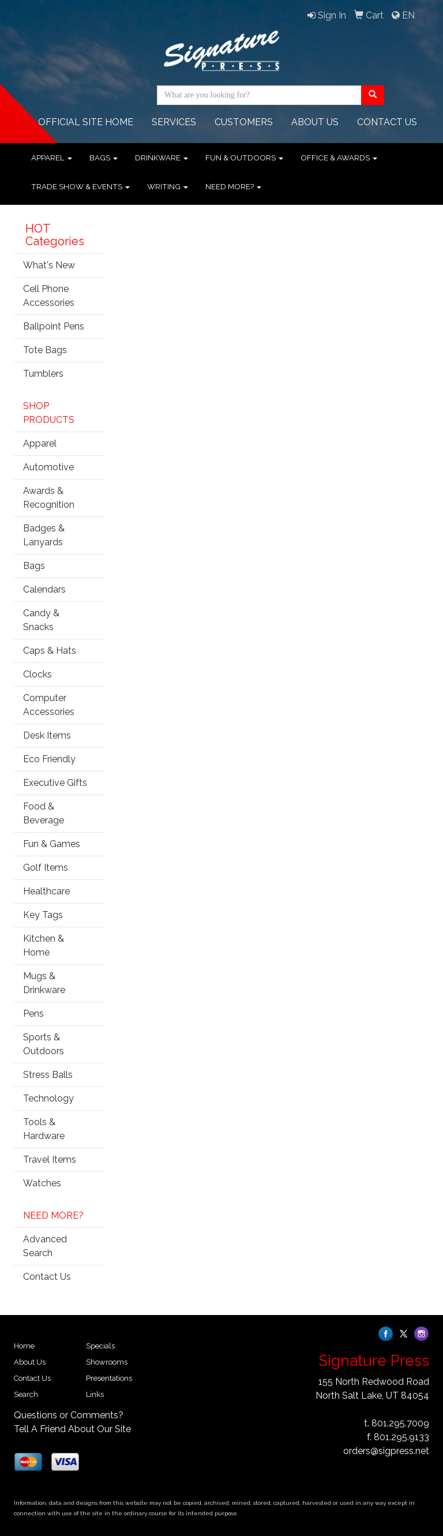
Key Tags (43, 914)
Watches (42, 1183)
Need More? (233, 186)
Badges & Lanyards (44, 535)
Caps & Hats (49, 650)
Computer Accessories (48, 704)
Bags (103, 157)
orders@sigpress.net (386, 1450)
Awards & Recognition (48, 497)
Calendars (44, 589)
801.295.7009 (400, 1423)
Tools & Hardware (44, 1129)
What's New (49, 265)
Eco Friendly (49, 759)
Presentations (109, 1378)
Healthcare (46, 891)
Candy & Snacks (41, 620)
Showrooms (106, 1362)
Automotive (48, 467)
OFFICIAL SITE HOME (85, 122)
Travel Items (49, 1159)
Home (24, 1346)
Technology (48, 1098)
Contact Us (47, 1276)
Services (174, 122)
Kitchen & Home (43, 945)
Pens (33, 1013)
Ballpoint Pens (53, 326)
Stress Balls (48, 1074)
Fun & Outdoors (244, 157)
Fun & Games (51, 843)
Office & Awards (339, 157)
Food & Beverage (43, 813)
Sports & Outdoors (43, 1044)
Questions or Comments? (68, 1415)
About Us (30, 1362)
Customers (244, 122)
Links (95, 1394)
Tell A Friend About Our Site (72, 1428)
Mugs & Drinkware (44, 983)
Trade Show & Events (80, 186)
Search (26, 1394)
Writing (167, 186)
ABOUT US (315, 122)
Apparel (51, 157)
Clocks (37, 674)
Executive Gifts (55, 782)
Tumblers (43, 373)
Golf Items (45, 867)
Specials (100, 1346)
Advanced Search (45, 1246)
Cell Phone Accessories (48, 295)
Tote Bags (45, 349)
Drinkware (161, 157)
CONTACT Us (387, 122)
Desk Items (47, 735)
